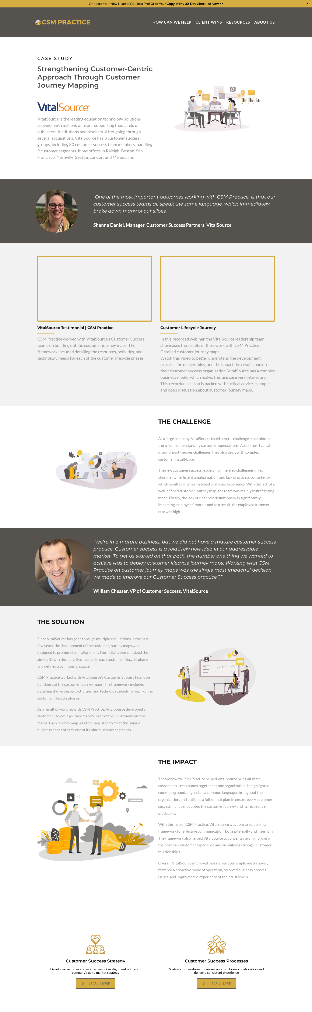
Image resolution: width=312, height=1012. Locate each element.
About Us (264, 22)
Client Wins (209, 22)
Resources (238, 22)
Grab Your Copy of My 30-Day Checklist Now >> (187, 3)
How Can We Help (172, 22)
